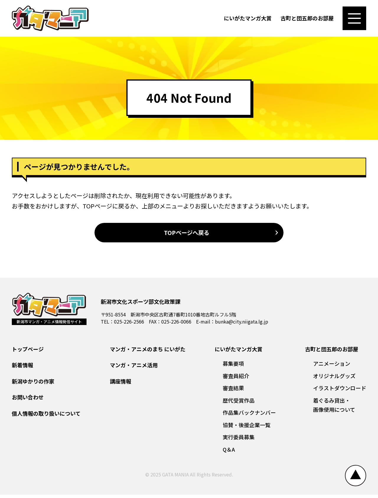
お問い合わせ (28, 400)
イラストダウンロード (339, 391)
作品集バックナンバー (249, 415)
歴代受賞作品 (239, 403)
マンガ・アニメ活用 (134, 368)
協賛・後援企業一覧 (247, 428)
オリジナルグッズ (334, 379)
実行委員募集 (239, 440)
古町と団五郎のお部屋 (307, 19)
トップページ (28, 352)
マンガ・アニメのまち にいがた (147, 352)
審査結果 (233, 391)
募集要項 (233, 366)
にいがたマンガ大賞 (248, 19)
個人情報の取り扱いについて (46, 416)
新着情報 (22, 368)
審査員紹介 (236, 379)
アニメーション (331, 366)
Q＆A (229, 452)
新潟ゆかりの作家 (33, 384)
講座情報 (120, 384)
